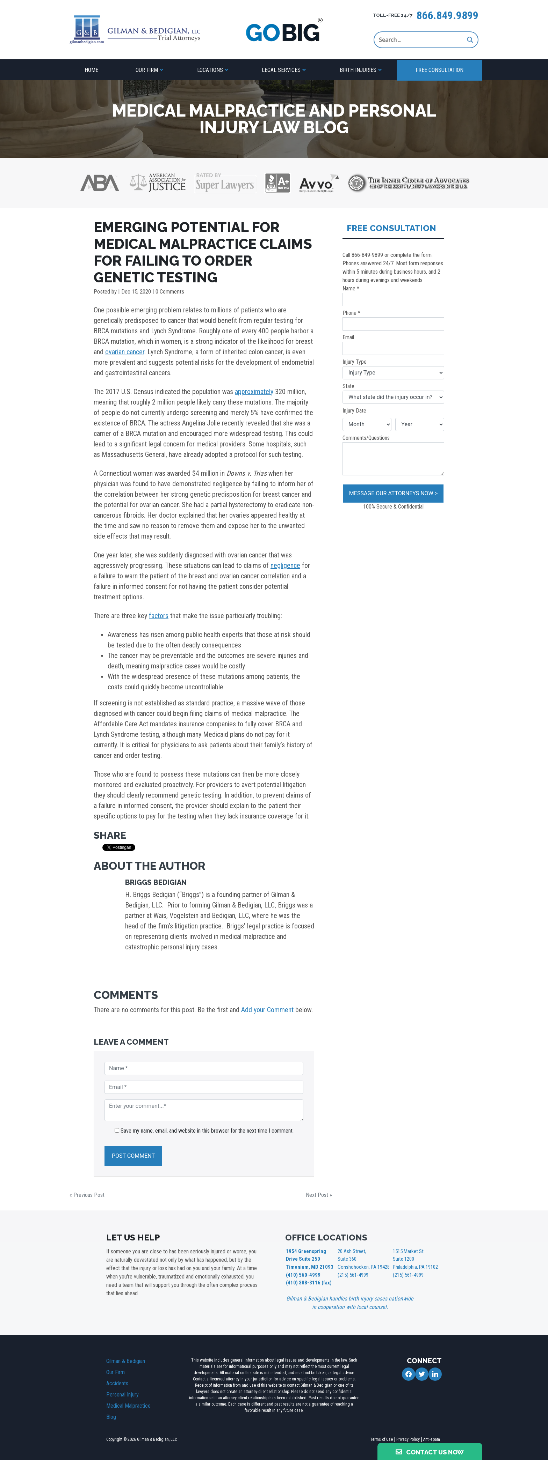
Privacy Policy (408, 1437)
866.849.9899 (447, 15)
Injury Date (354, 410)
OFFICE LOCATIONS (326, 1237)
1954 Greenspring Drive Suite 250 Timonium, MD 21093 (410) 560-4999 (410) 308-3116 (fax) (308, 1266)
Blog (111, 1414)
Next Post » (319, 1195)
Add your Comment (267, 1010)
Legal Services (281, 70)
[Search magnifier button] (470, 40)
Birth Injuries (358, 70)
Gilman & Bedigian (125, 1359)
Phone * (393, 320)
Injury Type (393, 368)
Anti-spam (431, 1437)
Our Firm (147, 70)
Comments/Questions (393, 455)
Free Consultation (439, 70)
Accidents (117, 1381)
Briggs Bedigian (156, 882)
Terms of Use (381, 1437)
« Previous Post (87, 1195)
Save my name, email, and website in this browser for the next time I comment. (207, 1130)
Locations (210, 70)
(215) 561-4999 (353, 1274)
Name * (393, 295)
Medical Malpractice (128, 1403)
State (393, 393)
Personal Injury (122, 1392)
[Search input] (421, 40)
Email (393, 344)
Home (91, 70)
